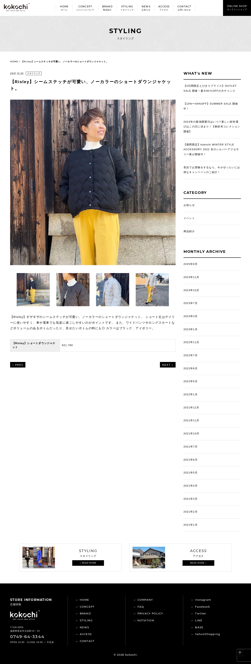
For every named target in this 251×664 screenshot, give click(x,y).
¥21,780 (67, 345)
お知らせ (189, 205)
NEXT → (167, 364)
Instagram (203, 599)
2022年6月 (191, 368)
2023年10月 (191, 290)
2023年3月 (191, 316)
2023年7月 (191, 303)
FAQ (141, 606)
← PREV (17, 364)
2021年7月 (191, 446)
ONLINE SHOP (237, 8)
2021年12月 (191, 407)
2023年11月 (191, 277)
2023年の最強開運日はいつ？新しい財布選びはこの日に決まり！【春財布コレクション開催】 (212, 126)
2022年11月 (191, 342)
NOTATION (146, 620)
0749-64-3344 (27, 636)
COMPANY (145, 599)
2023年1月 (191, 329)
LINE (198, 620)
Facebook (202, 606)
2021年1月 (191, 524)
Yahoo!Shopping (207, 634)
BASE (199, 627)
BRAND (85, 613)
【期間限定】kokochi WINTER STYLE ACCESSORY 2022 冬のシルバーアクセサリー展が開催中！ (211, 149)
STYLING (86, 620)
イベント (189, 218)
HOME (14, 61)
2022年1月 (191, 394)
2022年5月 (191, 381)
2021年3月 (191, 498)
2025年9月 (191, 264)
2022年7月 (191, 355)
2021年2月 (191, 511)
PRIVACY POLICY (150, 613)
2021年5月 (191, 472)
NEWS (84, 627)
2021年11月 (191, 420)
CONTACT (87, 641)
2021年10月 (191, 433)
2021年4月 (191, 485)
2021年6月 (191, 459)
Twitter (200, 613)
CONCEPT (87, 606)
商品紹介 (189, 231)
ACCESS (86, 634)
